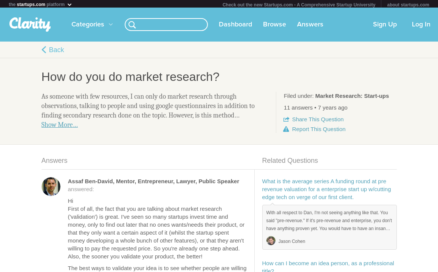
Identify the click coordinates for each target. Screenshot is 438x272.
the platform (40, 4)
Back (56, 51)
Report (318, 130)
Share (318, 120)
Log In (421, 26)
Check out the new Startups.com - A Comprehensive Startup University (299, 5)
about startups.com (408, 5)
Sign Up (385, 26)
